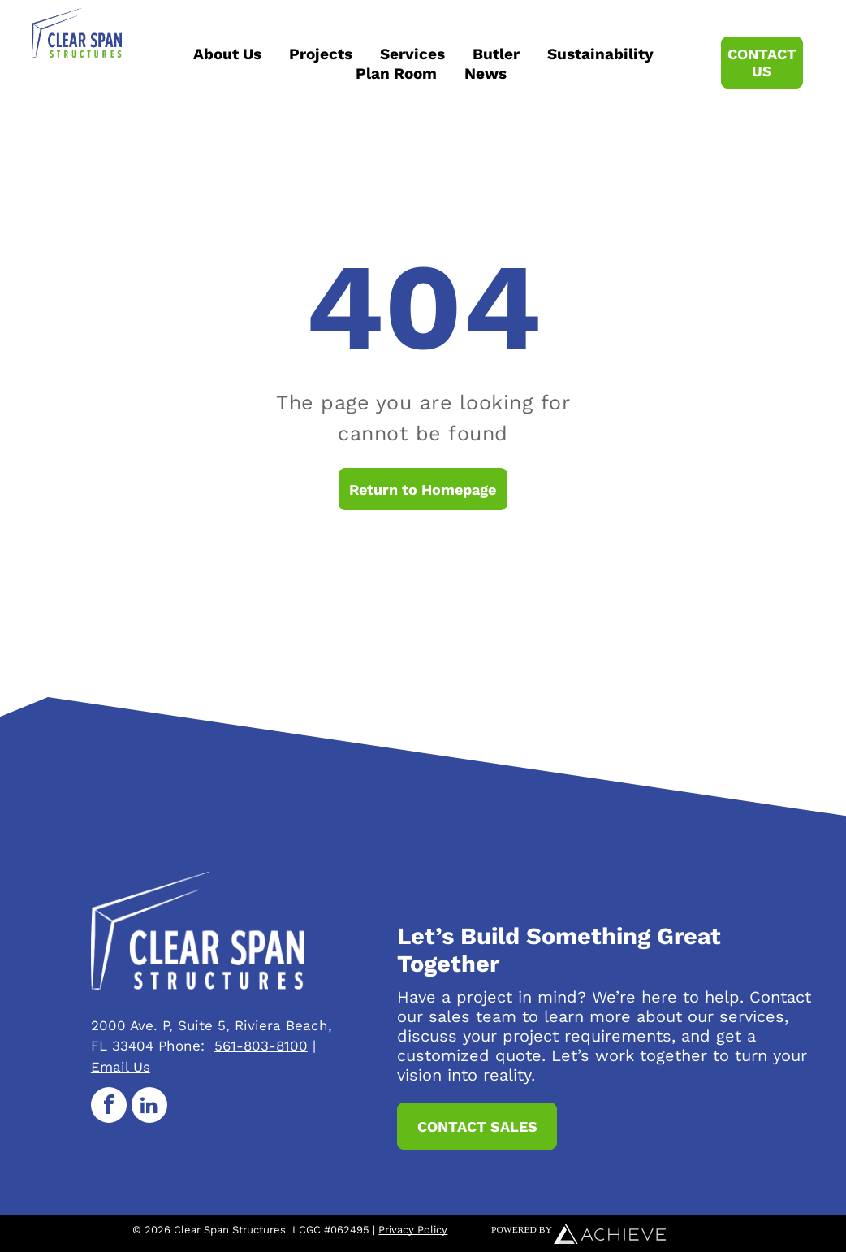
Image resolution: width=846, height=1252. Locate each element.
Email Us (120, 1067)
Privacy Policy (412, 1230)
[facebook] (109, 1107)
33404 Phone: (158, 1046)
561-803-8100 (261, 1046)
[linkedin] (149, 1107)
